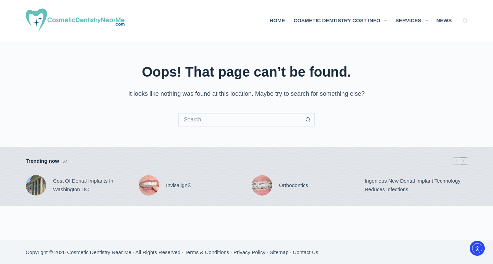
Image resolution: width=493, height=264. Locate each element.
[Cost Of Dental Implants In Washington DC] (36, 185)
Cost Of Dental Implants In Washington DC (83, 185)
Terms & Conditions (207, 252)
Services (413, 20)
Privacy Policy (249, 252)
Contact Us (305, 252)
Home (277, 20)
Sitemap (279, 252)
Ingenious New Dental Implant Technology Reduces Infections (412, 185)
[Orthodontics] (262, 185)
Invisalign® (178, 185)
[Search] (465, 20)
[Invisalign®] (149, 185)
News (444, 20)
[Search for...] (239, 120)
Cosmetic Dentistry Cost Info (342, 20)
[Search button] (308, 120)
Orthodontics (293, 185)
